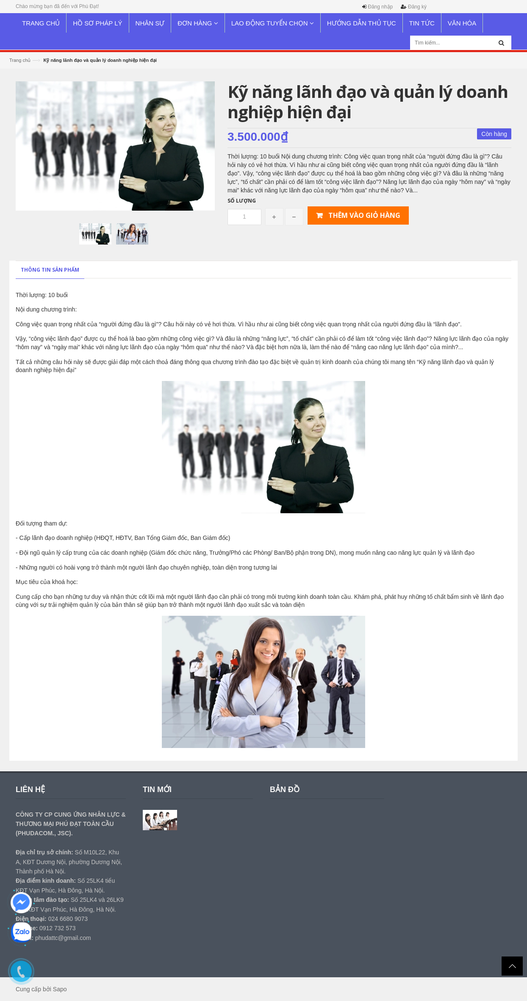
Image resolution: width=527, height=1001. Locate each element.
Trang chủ (20, 60)
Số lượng (241, 200)
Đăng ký (417, 7)
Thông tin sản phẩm (50, 269)
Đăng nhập (380, 7)
